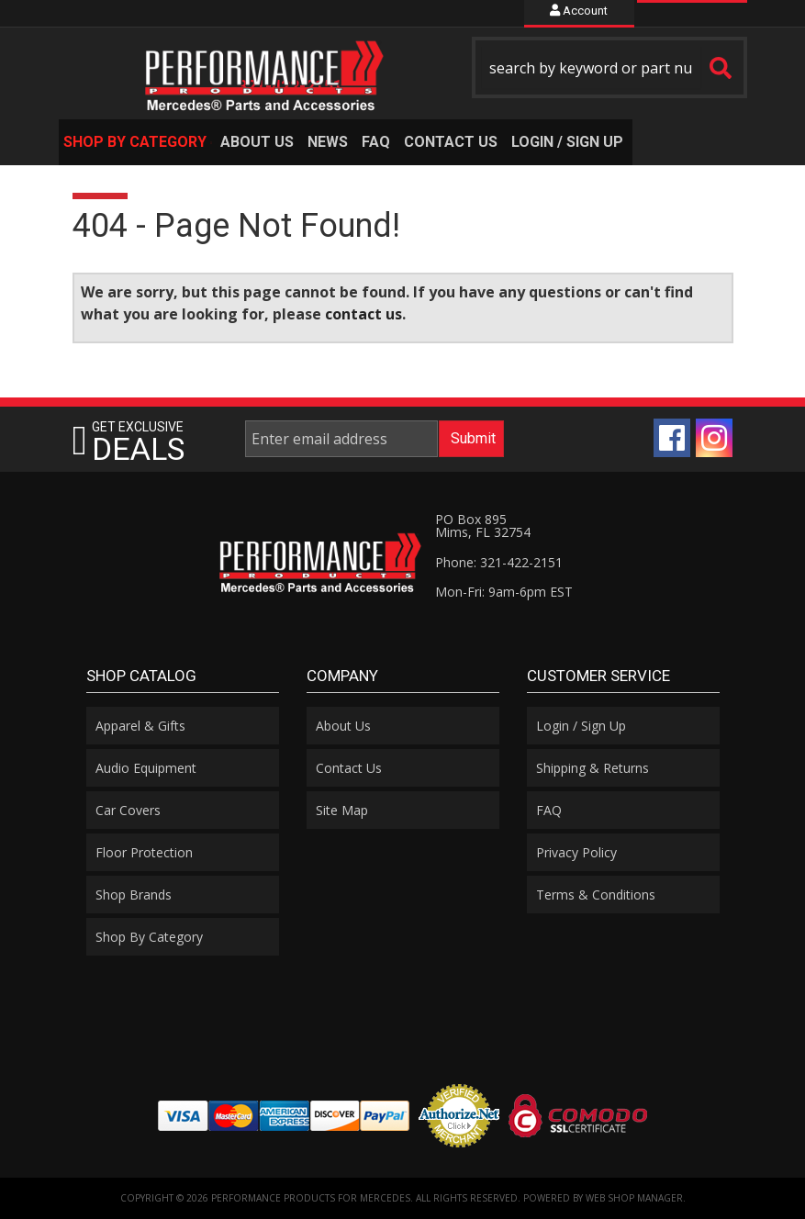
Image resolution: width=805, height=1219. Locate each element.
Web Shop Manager (634, 1197)
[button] (609, 67)
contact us (363, 314)
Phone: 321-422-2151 (499, 562)
